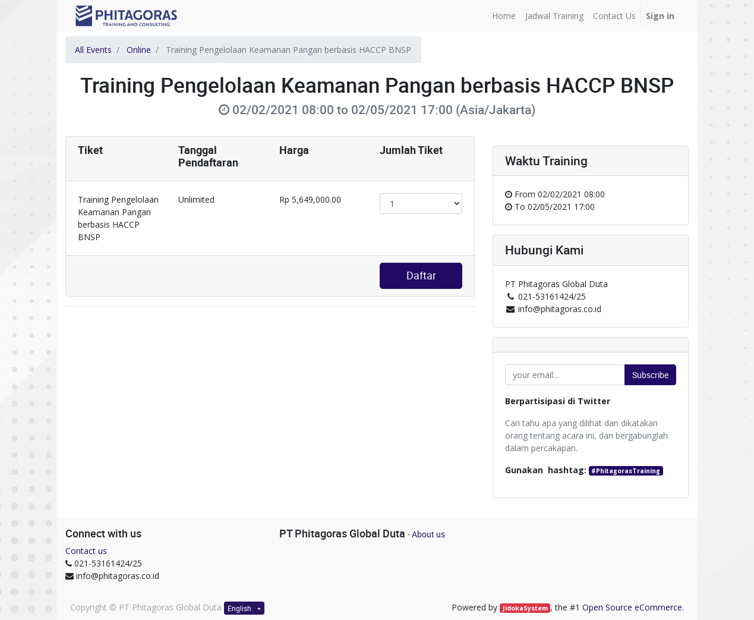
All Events (93, 49)
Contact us (86, 550)
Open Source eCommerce (632, 607)
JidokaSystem (525, 608)
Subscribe (650, 374)
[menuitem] (503, 16)
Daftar (421, 275)
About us (428, 534)
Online (139, 49)
